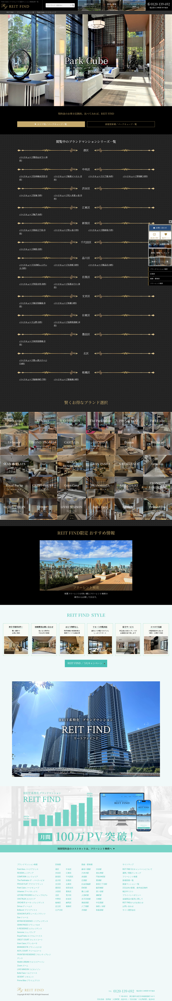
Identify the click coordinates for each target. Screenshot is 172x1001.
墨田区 (58, 888)
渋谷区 (58, 873)
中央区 (68, 869)
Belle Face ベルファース (27, 973)
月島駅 (84, 910)
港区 (57, 869)
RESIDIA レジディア (25, 873)
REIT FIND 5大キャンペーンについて (137, 869)
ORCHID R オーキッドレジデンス (30, 903)
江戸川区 (59, 910)
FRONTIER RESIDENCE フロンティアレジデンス (34, 956)
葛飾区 (68, 906)
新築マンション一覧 (131, 884)
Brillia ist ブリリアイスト (27, 910)
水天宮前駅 (86, 899)
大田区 (58, 891)
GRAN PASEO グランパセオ (28, 925)
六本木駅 (85, 873)
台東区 (68, 884)
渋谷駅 (99, 869)
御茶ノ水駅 (100, 906)
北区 (57, 895)
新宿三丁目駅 (101, 884)
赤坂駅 (84, 877)
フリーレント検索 (130, 877)
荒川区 (68, 895)
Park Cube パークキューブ (28, 888)
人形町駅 (85, 895)
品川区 (58, 880)
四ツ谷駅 (99, 891)
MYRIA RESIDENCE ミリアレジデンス (32, 921)
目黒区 (68, 880)
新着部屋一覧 (128, 880)
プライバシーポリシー (132, 895)
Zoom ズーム (22, 966)
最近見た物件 (154, 236)
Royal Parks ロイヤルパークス (29, 936)
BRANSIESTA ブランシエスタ (29, 947)
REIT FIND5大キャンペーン (84, 663)
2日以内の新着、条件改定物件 (135, 888)
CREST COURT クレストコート (30, 940)
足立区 (58, 906)
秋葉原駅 (99, 910)
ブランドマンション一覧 (25, 12)
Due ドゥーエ (22, 917)
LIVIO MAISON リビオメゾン (28, 969)
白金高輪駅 (86, 884)
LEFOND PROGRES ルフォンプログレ (32, 895)
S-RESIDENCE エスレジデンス (29, 928)
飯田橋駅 (99, 888)
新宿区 (58, 877)
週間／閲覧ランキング (132, 873)
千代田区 (69, 877)
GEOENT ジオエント (25, 977)
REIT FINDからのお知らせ (133, 903)
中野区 (58, 899)
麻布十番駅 (86, 869)
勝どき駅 (85, 891)
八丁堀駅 (85, 906)
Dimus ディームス (24, 906)
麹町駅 (99, 895)
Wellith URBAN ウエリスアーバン (30, 962)
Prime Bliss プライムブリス (28, 980)
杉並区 (68, 899)
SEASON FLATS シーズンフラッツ (31, 914)
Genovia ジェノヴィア (26, 932)
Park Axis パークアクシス (27, 869)
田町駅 (84, 888)
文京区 (58, 884)
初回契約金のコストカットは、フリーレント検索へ (84, 848)
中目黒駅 (99, 903)
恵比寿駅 (99, 873)
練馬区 (68, 903)
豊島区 (68, 891)
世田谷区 (69, 888)
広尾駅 (84, 880)
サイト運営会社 (129, 910)
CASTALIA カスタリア (26, 899)
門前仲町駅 (100, 877)
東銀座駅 (85, 903)
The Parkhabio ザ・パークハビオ (31, 880)
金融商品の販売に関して (133, 899)
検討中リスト (128, 891)
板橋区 (58, 903)
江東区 (68, 873)
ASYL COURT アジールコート (29, 951)
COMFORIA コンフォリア (27, 877)
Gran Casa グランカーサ (27, 943)
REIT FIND (10, 12)
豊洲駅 (99, 880)
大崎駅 (99, 899)
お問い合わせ (128, 906)
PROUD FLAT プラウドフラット (30, 884)
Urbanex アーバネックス (27, 891)
